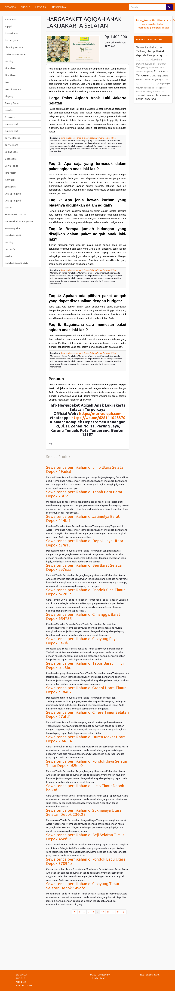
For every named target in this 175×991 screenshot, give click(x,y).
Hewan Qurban (13, 228)
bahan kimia (11, 33)
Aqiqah (8, 26)
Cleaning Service (14, 47)
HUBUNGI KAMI (58, 7)
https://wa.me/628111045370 (98, 418)
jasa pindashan (13, 89)
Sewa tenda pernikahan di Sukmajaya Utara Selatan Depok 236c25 (83, 812)
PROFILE (25, 7)
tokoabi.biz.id (97, 978)
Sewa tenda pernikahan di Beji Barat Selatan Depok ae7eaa (84, 567)
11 (108, 912)
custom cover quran (15, 54)
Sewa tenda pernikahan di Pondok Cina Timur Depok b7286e (85, 592)
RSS (142, 974)
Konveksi (10, 179)
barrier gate (11, 40)
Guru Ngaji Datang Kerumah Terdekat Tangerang (151, 63)
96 (118, 912)
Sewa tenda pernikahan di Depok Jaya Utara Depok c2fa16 (84, 543)
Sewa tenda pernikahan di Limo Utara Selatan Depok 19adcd (86, 469)
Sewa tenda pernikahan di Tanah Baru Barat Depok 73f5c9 (84, 494)
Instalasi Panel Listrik (16, 263)
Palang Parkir (12, 103)
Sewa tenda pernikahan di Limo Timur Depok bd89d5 (85, 788)
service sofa (11, 145)
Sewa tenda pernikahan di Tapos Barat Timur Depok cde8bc (85, 665)
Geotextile (11, 158)
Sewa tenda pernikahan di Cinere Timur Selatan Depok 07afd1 (87, 714)
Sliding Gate (11, 152)
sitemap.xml (153, 974)
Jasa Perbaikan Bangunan (19, 221)
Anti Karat (10, 19)
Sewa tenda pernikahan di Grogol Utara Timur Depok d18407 (86, 690)
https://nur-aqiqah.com (100, 413)
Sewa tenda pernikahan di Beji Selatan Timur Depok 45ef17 (85, 837)
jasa (7, 82)
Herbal (8, 256)
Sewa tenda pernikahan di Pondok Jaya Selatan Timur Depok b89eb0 (87, 763)
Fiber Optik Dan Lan (15, 214)
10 (102, 912)
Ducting (9, 61)
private (9, 110)
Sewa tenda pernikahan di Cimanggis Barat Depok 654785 (83, 616)
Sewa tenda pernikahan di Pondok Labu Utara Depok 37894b (85, 861)
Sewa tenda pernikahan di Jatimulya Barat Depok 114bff (83, 518)
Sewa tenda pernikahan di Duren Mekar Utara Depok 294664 (86, 739)
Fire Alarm (10, 68)
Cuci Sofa (10, 249)
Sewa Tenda (11, 165)
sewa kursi (10, 186)
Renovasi (10, 117)
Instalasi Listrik (13, 235)
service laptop (12, 138)
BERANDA (10, 7)
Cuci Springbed (13, 193)
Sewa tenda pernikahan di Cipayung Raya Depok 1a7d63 (82, 641)
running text (11, 124)
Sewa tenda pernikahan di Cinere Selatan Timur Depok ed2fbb (88, 138)
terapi (8, 207)
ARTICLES (40, 7)
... (84, 912)
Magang (9, 96)
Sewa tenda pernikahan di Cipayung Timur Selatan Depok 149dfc (82, 886)
